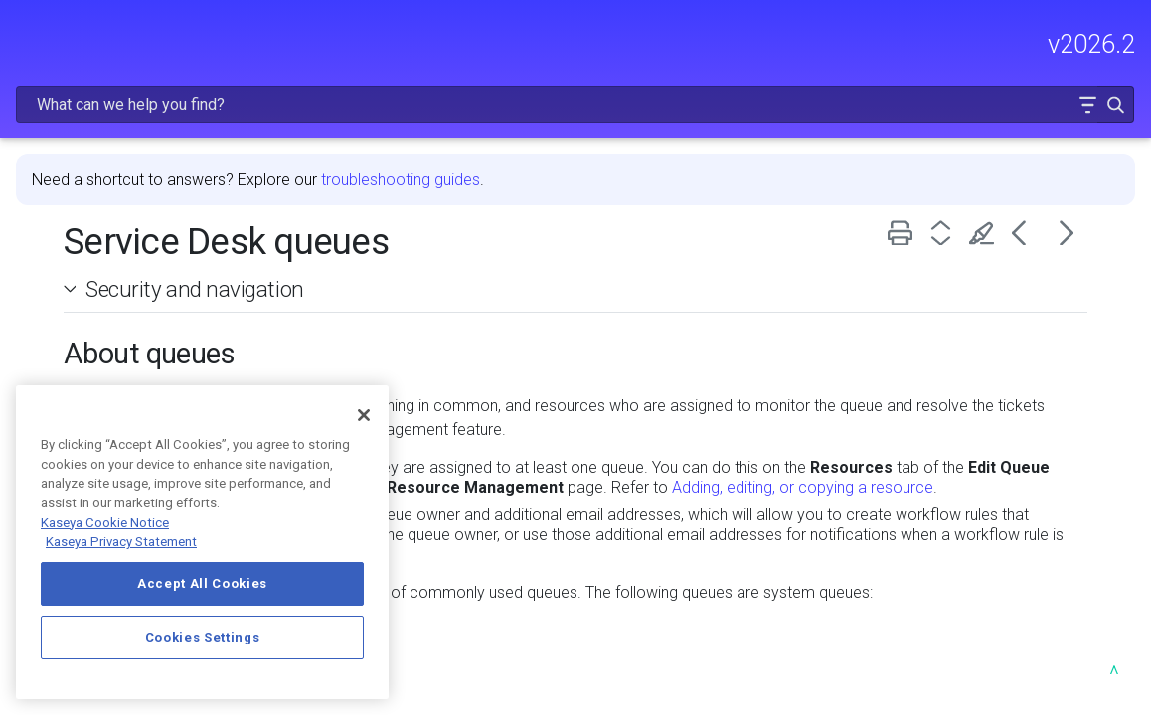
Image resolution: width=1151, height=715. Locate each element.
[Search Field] (575, 104)
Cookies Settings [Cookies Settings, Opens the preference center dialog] (202, 637)
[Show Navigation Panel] (27, 35)
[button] (1087, 104)
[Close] (364, 415)
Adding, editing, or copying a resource (802, 435)
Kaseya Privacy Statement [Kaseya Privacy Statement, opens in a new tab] (121, 541)
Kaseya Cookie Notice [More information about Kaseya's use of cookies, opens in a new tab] (105, 522)
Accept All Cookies (202, 583)
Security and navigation (194, 237)
